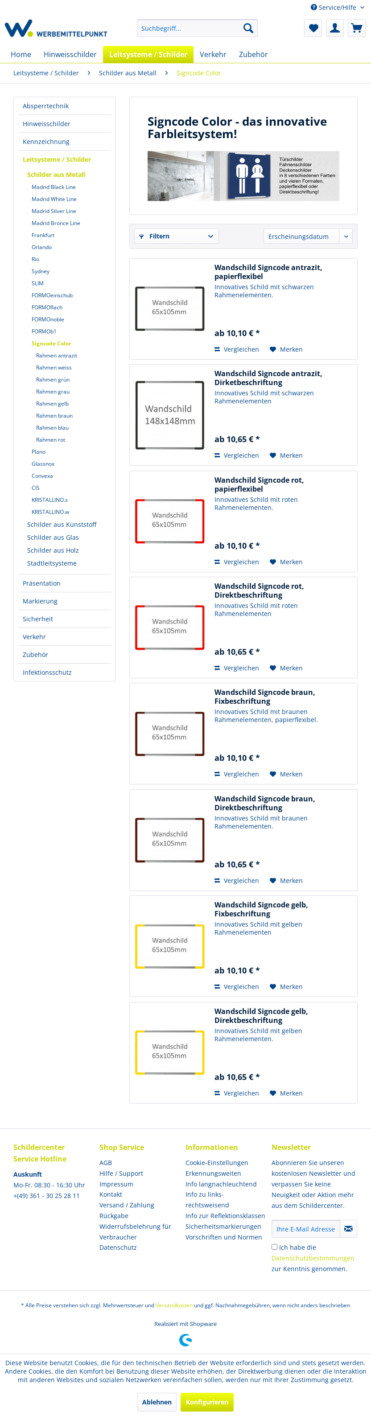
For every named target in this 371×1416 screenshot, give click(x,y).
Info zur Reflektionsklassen (225, 1215)
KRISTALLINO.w (50, 512)
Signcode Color (51, 343)
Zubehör (35, 654)
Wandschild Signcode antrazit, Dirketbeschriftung (268, 378)
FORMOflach (47, 307)
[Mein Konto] (335, 28)
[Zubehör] (253, 54)
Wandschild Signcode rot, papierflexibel (259, 484)
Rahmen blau (52, 427)
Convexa (42, 476)
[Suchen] (248, 28)
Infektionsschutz (47, 672)
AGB (105, 1162)
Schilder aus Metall (56, 174)
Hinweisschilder (46, 123)
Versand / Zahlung (126, 1205)
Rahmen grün (53, 379)
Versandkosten (174, 1305)
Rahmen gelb (52, 403)
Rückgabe (113, 1215)
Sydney (40, 271)
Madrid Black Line (54, 187)
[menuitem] (197, 28)
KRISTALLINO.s (50, 500)
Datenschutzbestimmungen (313, 1258)
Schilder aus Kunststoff (61, 524)
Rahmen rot (50, 439)
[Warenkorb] (357, 28)
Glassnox (43, 464)
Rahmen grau (53, 391)
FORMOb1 (44, 331)
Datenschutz (118, 1247)
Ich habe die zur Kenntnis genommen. (313, 1258)
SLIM (38, 283)
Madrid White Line (54, 199)
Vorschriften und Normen (224, 1237)
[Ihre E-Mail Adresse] (306, 1229)
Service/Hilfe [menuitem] (334, 7)
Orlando (42, 247)
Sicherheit (38, 619)
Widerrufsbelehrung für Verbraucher (135, 1231)
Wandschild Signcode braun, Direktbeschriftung (264, 803)
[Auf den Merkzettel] (286, 349)
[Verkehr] (213, 54)
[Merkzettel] (313, 28)
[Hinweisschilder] (70, 54)
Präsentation (42, 583)
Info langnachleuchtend (221, 1184)
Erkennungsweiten (213, 1173)
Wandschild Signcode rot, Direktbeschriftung (259, 590)
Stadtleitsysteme (52, 563)
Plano (38, 452)
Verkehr (34, 636)
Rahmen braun (54, 415)
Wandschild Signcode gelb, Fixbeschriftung (261, 909)
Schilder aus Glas (53, 537)
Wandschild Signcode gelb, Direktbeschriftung (261, 1016)
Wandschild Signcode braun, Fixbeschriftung (264, 697)
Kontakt (110, 1194)
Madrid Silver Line (54, 211)
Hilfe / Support (121, 1173)
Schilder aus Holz (53, 550)
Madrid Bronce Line (56, 223)
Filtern (154, 236)
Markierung (40, 601)
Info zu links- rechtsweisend (207, 1199)
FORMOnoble (48, 319)
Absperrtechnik (46, 106)
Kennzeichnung (46, 141)
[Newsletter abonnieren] (348, 1229)
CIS (36, 488)
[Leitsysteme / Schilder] (148, 54)
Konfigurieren (207, 1402)
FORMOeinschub (52, 295)
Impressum (116, 1184)
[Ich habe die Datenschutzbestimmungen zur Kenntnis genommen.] (274, 1247)
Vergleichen (236, 349)
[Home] (20, 54)
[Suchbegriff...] (197, 28)
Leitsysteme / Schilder (57, 159)
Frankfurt (43, 235)
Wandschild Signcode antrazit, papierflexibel (268, 272)
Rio (35, 259)
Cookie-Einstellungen (217, 1162)
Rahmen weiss (54, 367)
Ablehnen (157, 1402)
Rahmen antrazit (56, 355)
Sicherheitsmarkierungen (223, 1226)
